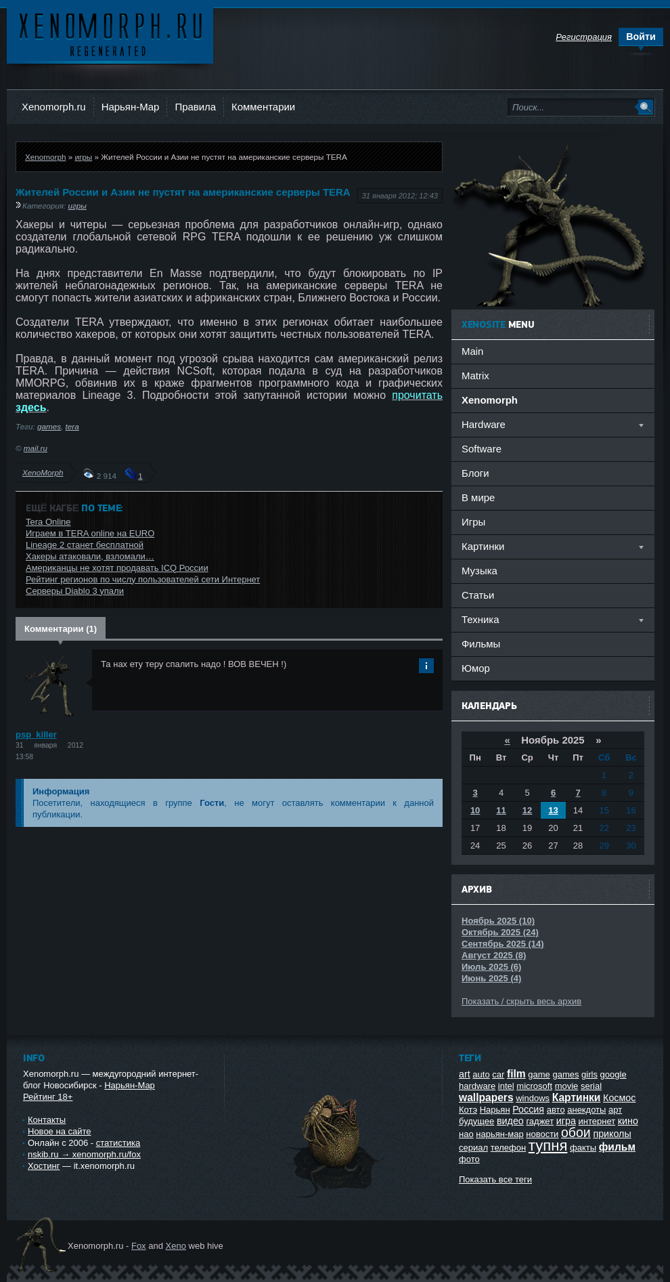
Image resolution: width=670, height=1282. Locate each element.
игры (83, 156)
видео (510, 1120)
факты (583, 1147)
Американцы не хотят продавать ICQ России (117, 568)
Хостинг (44, 1166)
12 (527, 810)
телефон (509, 1147)
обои (576, 1132)
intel (506, 1086)
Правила (195, 106)
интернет (597, 1121)
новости (542, 1134)
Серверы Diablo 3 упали (75, 591)
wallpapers (486, 1097)
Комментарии (263, 106)
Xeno (176, 1246)
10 (475, 810)
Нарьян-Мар (131, 106)
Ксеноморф (110, 33)
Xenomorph (45, 156)
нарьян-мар (499, 1134)
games (49, 426)
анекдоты (586, 1110)
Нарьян (495, 1110)
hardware (477, 1086)
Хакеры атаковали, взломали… (90, 556)
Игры (473, 522)
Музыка (479, 570)
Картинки (576, 1097)
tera (72, 426)
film (516, 1074)
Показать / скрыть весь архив (521, 1001)
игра (566, 1120)
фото (469, 1159)
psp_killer (36, 734)
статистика (118, 1143)
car (498, 1074)
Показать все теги (495, 1179)
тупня (548, 1145)
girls (589, 1074)
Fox (138, 1246)
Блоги (475, 473)
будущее (476, 1121)
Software (481, 448)
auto (480, 1074)
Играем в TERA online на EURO (90, 533)
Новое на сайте (59, 1131)
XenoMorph (42, 472)
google (613, 1074)
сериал (473, 1147)
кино (628, 1120)
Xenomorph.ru (54, 106)
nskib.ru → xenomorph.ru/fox (84, 1154)
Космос (619, 1097)
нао (466, 1134)
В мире (478, 497)
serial (591, 1086)
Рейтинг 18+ (47, 1097)
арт (615, 1110)
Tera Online (48, 522)
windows (533, 1098)
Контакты (47, 1120)
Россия (528, 1109)
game (539, 1074)
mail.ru (35, 448)
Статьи (478, 595)
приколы (612, 1133)
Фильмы (481, 643)
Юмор (476, 668)
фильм (617, 1147)
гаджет (540, 1121)
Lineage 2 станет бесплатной (84, 545)
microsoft (534, 1086)
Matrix (475, 375)
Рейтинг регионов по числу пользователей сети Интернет (143, 579)
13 (553, 810)
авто (556, 1110)
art (464, 1074)
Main (472, 351)
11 (501, 810)
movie (567, 1086)
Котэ (468, 1110)
